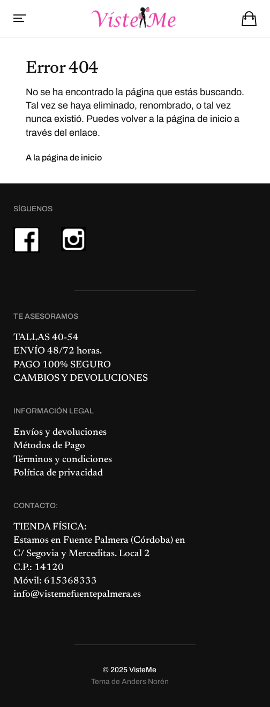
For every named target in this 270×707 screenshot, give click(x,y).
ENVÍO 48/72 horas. (57, 351)
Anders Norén (145, 682)
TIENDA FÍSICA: (50, 527)
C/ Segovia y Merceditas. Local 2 (81, 554)
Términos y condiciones (62, 460)
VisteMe (142, 670)
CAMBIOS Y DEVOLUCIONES (80, 378)
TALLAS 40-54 (46, 338)
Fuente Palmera (96, 540)
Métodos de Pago (49, 446)
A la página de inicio (64, 157)
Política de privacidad (58, 473)
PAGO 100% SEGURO (62, 365)
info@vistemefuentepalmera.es (77, 595)
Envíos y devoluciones (60, 432)
